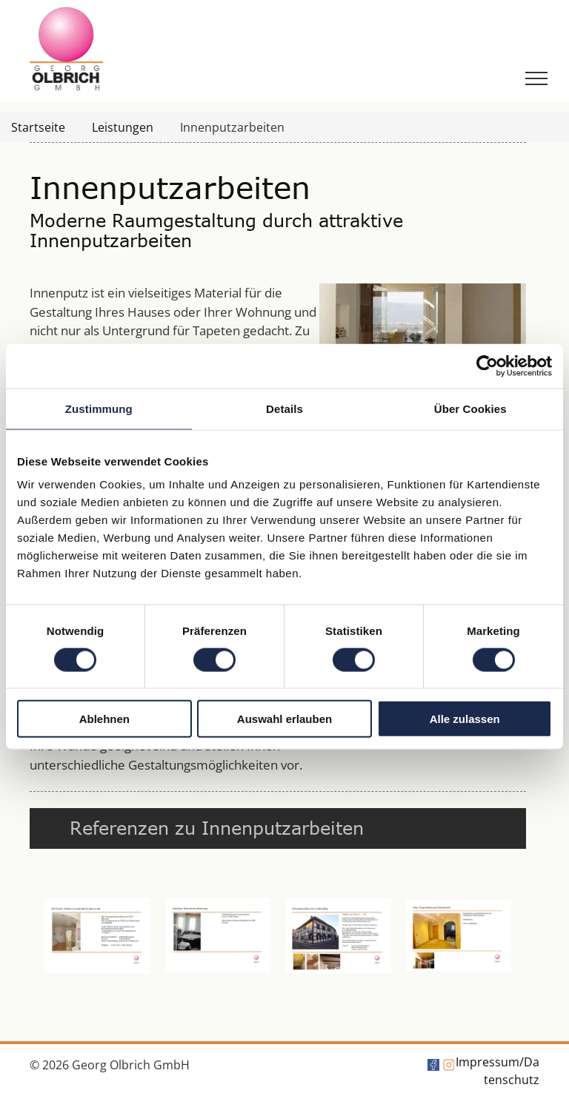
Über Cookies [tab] (470, 408)
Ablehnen (104, 719)
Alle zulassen (465, 719)
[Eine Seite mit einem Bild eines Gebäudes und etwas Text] (338, 936)
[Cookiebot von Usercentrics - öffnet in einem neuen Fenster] (487, 365)
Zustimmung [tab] (99, 408)
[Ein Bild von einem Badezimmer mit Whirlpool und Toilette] (218, 936)
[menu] (536, 78)
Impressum (487, 1062)
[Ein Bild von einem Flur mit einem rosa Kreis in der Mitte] (97, 936)
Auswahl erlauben (284, 719)
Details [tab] (284, 408)
